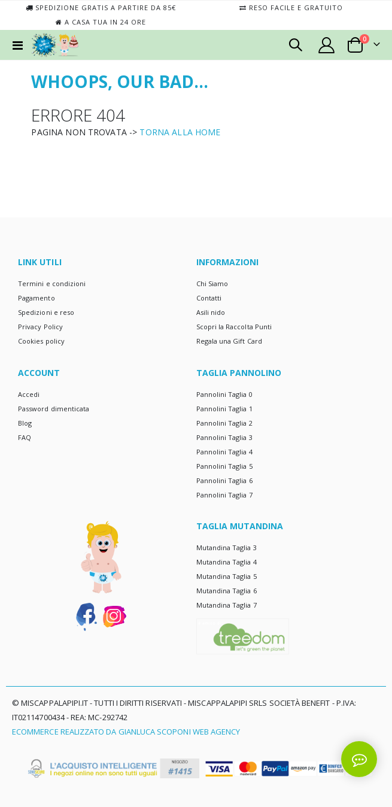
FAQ (24, 437)
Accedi (28, 394)
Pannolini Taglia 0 (224, 394)
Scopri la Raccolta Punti (234, 326)
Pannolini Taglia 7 (224, 494)
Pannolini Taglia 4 (224, 451)
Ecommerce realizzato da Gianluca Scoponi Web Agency (126, 731)
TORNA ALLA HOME (179, 132)
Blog (25, 422)
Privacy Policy (40, 326)
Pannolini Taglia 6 (224, 480)
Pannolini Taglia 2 (224, 422)
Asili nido (211, 312)
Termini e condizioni (52, 283)
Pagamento (36, 297)
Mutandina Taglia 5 (226, 576)
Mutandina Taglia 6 (226, 590)
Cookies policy (41, 340)
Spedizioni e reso (46, 312)
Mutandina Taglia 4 (226, 561)
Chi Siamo (212, 283)
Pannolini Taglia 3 (224, 437)
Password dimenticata (53, 408)
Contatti (209, 297)
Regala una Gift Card (229, 340)
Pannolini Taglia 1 (224, 408)
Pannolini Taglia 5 (224, 466)
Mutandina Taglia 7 (226, 604)
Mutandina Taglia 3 (226, 547)
